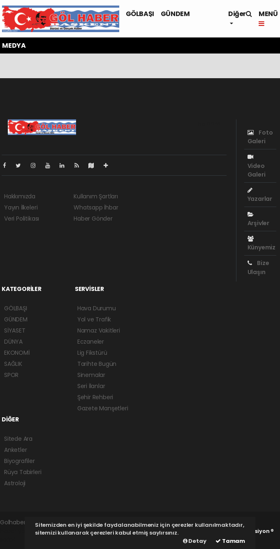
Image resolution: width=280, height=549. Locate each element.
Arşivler (258, 219)
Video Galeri (257, 166)
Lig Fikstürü (92, 353)
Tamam (230, 541)
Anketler (15, 450)
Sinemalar (91, 375)
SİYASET (14, 330)
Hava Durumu (96, 308)
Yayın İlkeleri (20, 207)
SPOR (11, 375)
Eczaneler (90, 341)
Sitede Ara (18, 439)
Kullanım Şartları (96, 196)
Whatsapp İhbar (96, 207)
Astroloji (14, 483)
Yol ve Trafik (94, 319)
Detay (194, 541)
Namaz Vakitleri (98, 330)
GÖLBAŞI (140, 14)
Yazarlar (260, 195)
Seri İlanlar (91, 386)
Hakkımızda (19, 196)
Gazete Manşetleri (102, 408)
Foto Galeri (260, 136)
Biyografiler (19, 461)
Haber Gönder (93, 218)
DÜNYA (13, 341)
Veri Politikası (21, 218)
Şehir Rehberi (95, 397)
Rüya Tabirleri (22, 472)
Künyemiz (261, 243)
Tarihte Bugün (97, 364)
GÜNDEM (175, 14)
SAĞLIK (13, 364)
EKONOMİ (17, 353)
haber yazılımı (19, 531)
